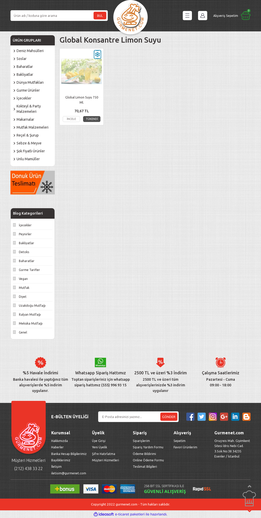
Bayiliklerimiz (60, 460)
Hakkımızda (59, 440)
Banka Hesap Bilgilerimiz (69, 453)
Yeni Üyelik (99, 447)
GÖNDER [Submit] (168, 416)
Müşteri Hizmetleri (106, 460)
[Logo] (130, 15)
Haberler (57, 447)
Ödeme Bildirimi (144, 453)
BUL (100, 15)
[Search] (59, 15)
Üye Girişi (99, 440)
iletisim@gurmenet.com (68, 473)
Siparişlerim (141, 440)
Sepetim (180, 440)
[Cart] (232, 15)
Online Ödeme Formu (148, 460)
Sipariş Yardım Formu (148, 447)
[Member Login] (202, 15)
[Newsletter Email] (138, 416)
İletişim (56, 466)
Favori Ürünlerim (185, 447)
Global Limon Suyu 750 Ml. (81, 99)
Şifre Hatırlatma (103, 453)
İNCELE (71, 118)
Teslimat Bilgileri (145, 466)
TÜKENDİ (92, 118)
